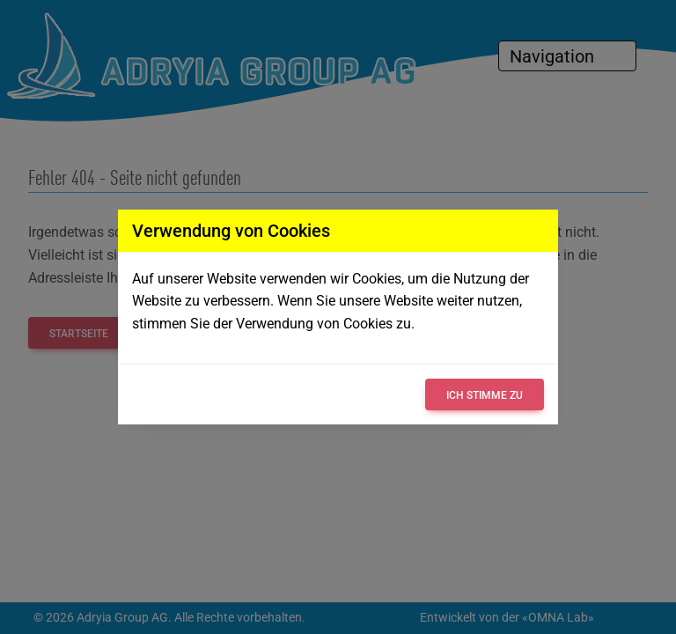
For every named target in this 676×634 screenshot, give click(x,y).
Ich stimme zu (484, 395)
